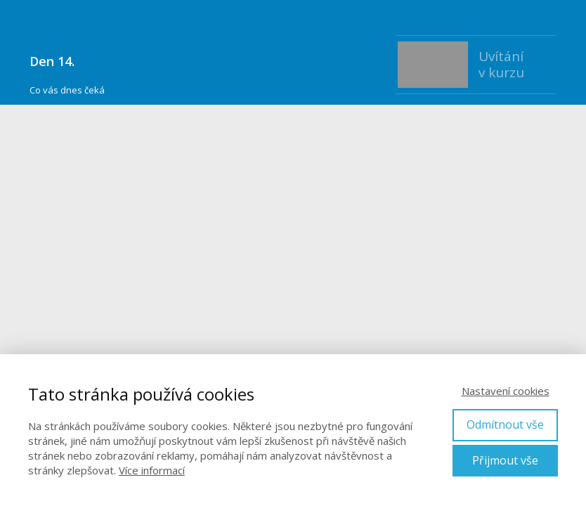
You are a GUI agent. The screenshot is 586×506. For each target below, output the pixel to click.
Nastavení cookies (505, 391)
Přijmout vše (505, 460)
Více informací (152, 470)
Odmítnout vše (505, 424)
